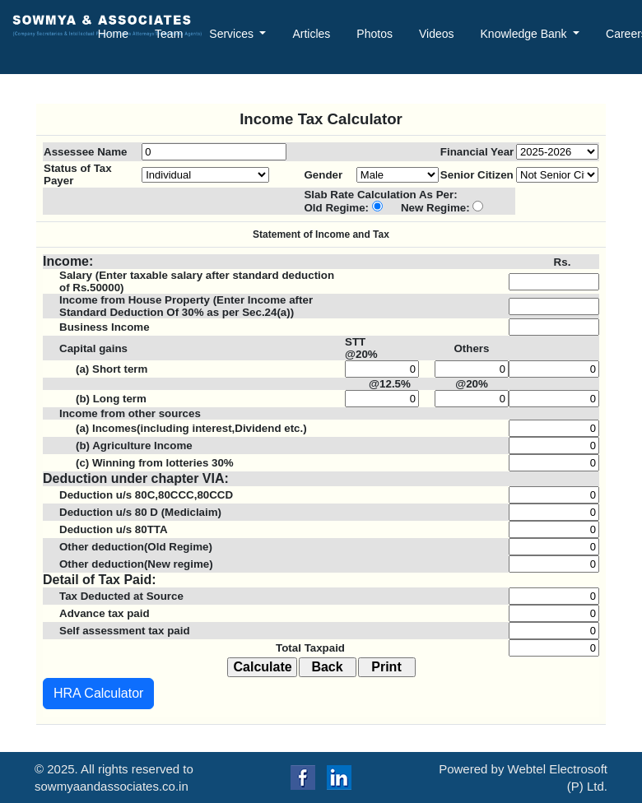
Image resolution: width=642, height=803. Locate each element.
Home (113, 33)
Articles (311, 33)
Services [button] (233, 33)
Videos (436, 33)
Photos (374, 33)
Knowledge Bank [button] (525, 33)
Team (169, 33)
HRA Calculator (98, 693)
